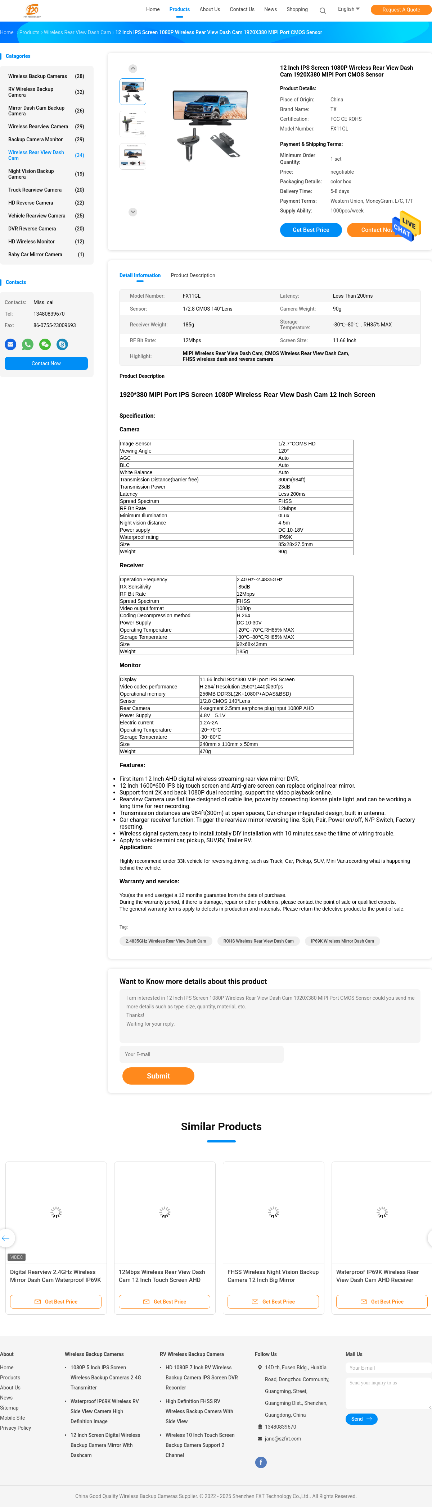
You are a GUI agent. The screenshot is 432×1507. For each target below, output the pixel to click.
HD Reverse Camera (46, 202)
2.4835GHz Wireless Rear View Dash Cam (166, 941)
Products (10, 1377)
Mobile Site (12, 1418)
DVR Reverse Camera (46, 228)
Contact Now (46, 363)
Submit (158, 1076)
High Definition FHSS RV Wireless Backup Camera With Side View (199, 1411)
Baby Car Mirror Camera (46, 254)
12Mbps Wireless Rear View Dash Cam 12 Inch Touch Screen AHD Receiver (162, 1280)
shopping (297, 9)
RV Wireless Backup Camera (46, 92)
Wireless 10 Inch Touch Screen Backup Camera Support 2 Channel (200, 1445)
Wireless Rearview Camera (46, 126)
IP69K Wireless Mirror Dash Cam (342, 941)
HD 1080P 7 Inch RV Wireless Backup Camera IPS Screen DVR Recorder (202, 1378)
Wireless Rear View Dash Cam (46, 155)
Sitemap (9, 1408)
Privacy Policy (15, 1428)
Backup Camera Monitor (46, 139)
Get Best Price (311, 229)
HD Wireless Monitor (46, 241)
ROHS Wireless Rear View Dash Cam (259, 941)
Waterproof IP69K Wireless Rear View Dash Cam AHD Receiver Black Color (377, 1280)
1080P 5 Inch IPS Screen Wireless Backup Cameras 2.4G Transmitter (106, 1378)
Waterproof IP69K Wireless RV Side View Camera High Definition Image (105, 1411)
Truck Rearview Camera (46, 189)
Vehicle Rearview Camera (46, 215)
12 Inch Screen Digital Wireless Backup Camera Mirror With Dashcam (105, 1445)
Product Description (193, 275)
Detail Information (140, 275)
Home (7, 1367)
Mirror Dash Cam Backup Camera (46, 110)
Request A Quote (401, 10)
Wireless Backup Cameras (46, 76)
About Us (10, 1388)
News (6, 1398)
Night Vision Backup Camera (46, 174)
